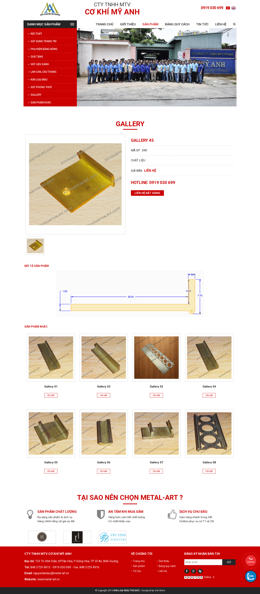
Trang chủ (104, 24)
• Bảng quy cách (166, 566)
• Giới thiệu (163, 561)
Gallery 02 (156, 386)
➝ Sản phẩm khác (39, 102)
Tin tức (202, 24)
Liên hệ (220, 24)
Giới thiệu (128, 24)
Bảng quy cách (177, 24)
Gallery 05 (51, 462)
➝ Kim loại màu (37, 79)
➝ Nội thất (34, 33)
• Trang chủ (138, 561)
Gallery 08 (209, 462)
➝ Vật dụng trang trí (41, 41)
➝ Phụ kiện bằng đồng (42, 49)
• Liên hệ (162, 571)
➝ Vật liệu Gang (38, 64)
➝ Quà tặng (35, 56)
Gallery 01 (51, 386)
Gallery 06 (103, 462)
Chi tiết (50, 395)
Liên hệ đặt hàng (147, 193)
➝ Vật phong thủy (39, 87)
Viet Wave (160, 590)
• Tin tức (136, 571)
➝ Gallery (34, 94)
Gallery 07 (156, 462)
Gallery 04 (209, 386)
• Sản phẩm (138, 566)
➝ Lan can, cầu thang (41, 71)
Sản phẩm (150, 24)
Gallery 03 (103, 386)
